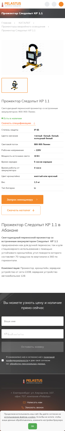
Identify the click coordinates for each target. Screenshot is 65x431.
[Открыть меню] (61, 4)
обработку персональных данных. (28, 363)
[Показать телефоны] (47, 4)
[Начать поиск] (54, 4)
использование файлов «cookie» (20, 417)
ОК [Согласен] (32, 426)
